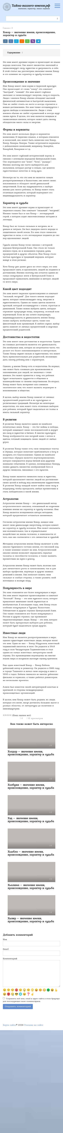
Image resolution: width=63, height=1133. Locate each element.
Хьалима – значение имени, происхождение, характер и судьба (31, 886)
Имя (5, 939)
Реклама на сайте (33, 1025)
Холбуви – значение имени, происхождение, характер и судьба (31, 786)
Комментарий (10, 958)
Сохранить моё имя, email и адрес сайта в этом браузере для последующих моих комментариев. (31, 1000)
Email (6, 949)
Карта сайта (9, 1025)
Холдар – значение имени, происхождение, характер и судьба (31, 752)
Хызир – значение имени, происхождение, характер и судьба (31, 919)
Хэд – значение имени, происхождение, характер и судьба (31, 819)
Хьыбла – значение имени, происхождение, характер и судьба (31, 853)
